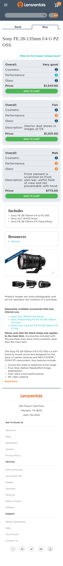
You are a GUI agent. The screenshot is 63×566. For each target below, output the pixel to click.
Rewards (10, 495)
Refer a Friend (13, 501)
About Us (11, 430)
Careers (10, 449)
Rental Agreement (15, 522)
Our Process (12, 534)
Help (8, 528)
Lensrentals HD (14, 476)
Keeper (9, 482)
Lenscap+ (11, 488)
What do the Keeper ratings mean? (40, 56)
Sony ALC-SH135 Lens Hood (27, 316)
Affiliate (10, 507)
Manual (15, 241)
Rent (18, 27)
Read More (11, 381)
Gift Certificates (14, 470)
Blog (8, 436)
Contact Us (12, 540)
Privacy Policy (13, 455)
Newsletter (12, 443)
